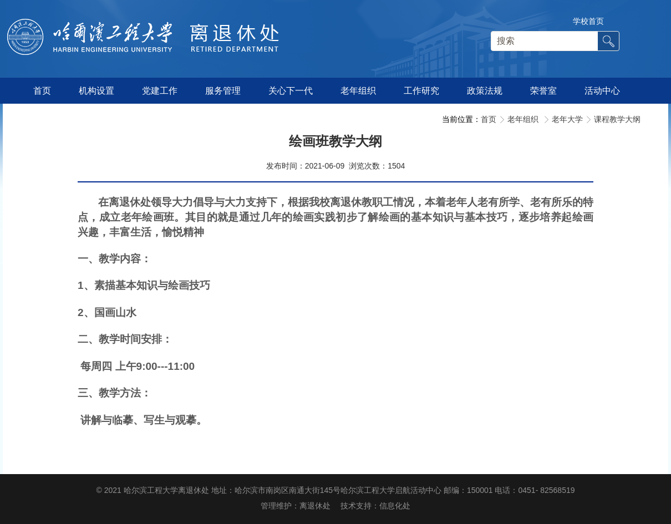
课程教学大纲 (617, 119)
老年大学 (567, 119)
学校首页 (588, 21)
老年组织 (524, 119)
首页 (488, 119)
